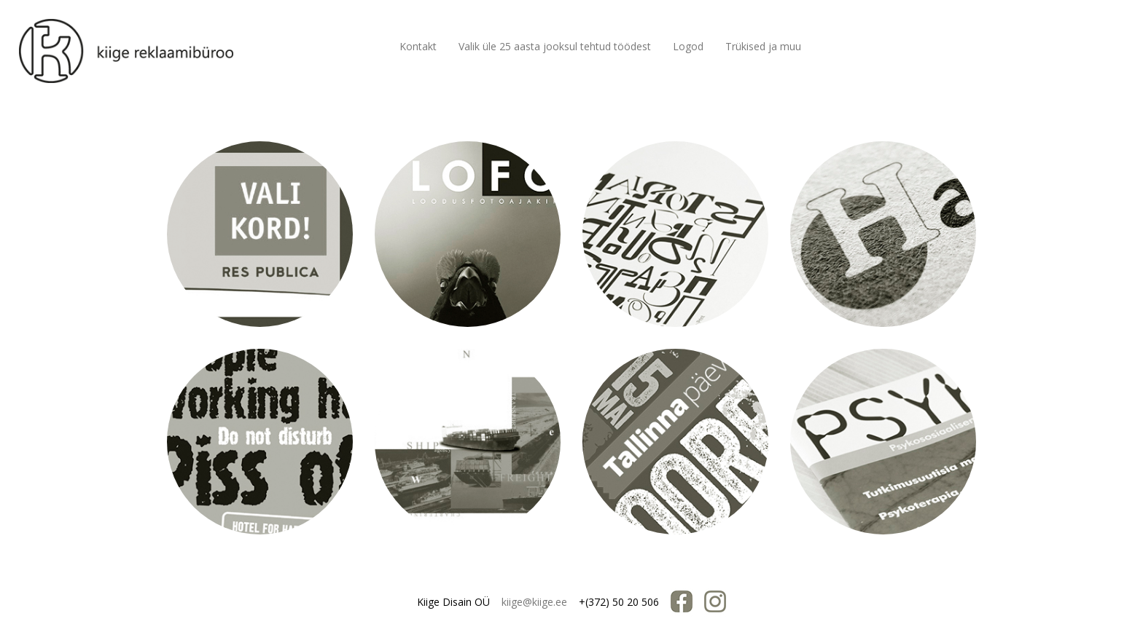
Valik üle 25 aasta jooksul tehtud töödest (555, 46)
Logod (688, 46)
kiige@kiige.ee (534, 602)
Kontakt (418, 46)
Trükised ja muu (763, 46)
